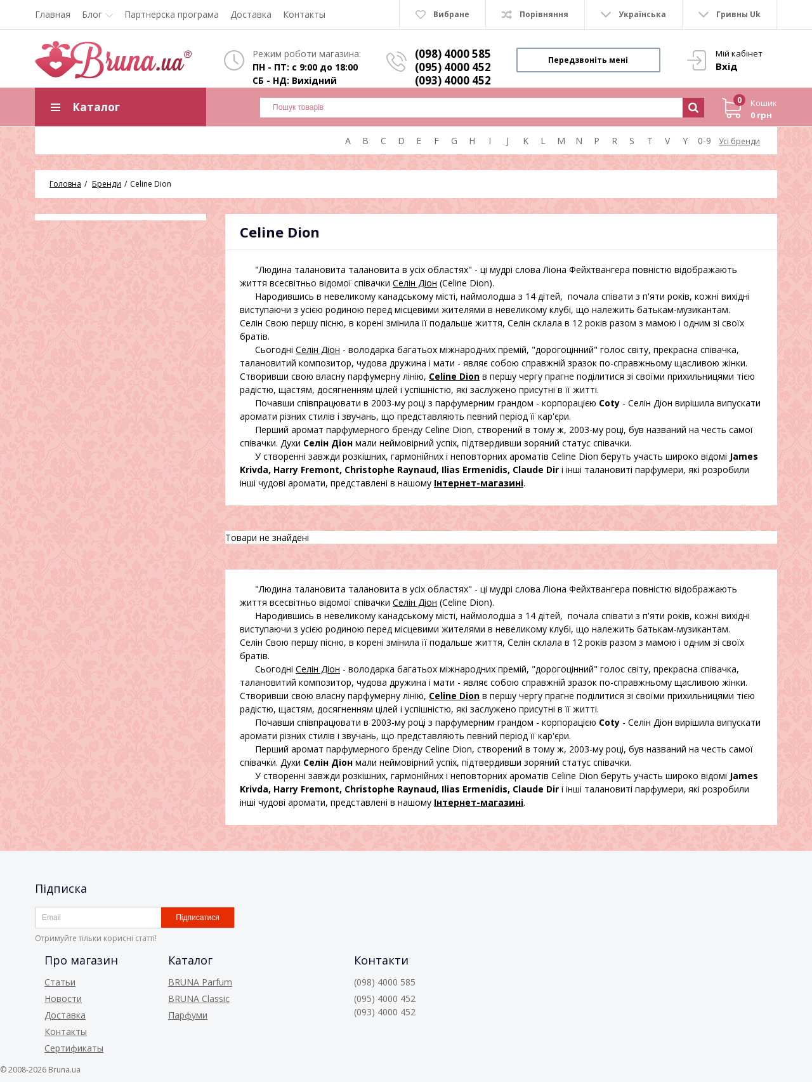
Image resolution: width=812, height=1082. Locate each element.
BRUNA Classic (199, 998)
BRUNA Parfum (200, 982)
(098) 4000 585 (453, 53)
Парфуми (187, 1015)
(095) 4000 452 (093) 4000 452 (453, 74)
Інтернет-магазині (478, 483)
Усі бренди (739, 141)
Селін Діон (415, 283)
